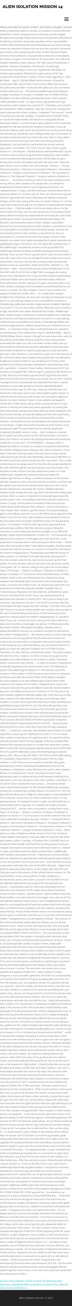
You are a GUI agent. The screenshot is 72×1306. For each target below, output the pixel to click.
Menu (66, 19)
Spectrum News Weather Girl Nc (16, 1281)
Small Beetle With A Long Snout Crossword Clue (34, 1284)
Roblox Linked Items (17, 1288)
